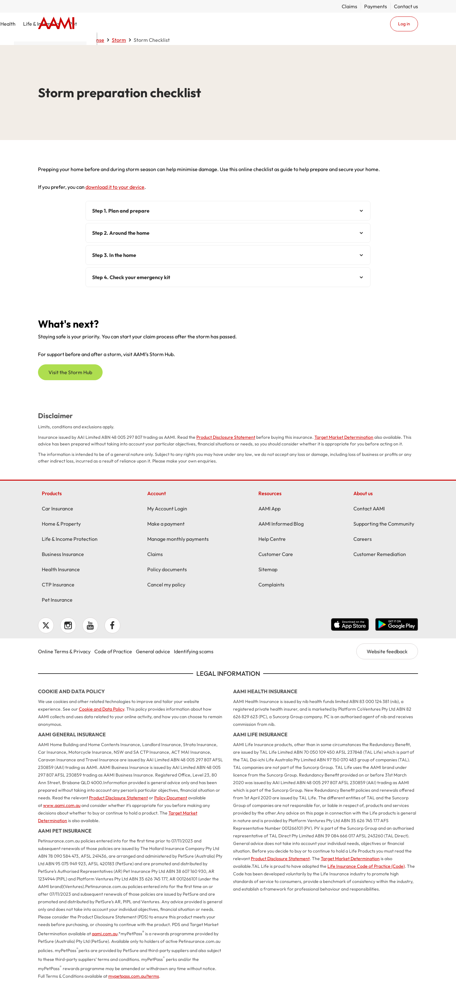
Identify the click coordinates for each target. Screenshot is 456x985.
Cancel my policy (166, 584)
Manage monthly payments (178, 539)
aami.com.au (104, 934)
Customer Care (275, 554)
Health (256, 24)
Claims (349, 6)
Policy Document (170, 798)
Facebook (112, 625)
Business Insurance (63, 554)
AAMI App (269, 508)
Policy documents (167, 569)
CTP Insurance (58, 584)
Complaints (271, 584)
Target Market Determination (343, 437)
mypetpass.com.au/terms (133, 976)
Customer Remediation (379, 554)
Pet (321, 24)
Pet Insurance (57, 600)
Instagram (68, 625)
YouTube (90, 625)
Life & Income (286, 24)
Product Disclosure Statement (225, 437)
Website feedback (387, 651)
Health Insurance (61, 569)
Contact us (406, 6)
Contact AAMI (369, 508)
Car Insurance (57, 508)
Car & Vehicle (100, 24)
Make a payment (166, 524)
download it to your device (115, 187)
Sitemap (267, 569)
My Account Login (167, 508)
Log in (404, 24)
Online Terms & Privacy (64, 651)
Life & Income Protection (70, 539)
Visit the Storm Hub (70, 372)
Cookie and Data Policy (101, 709)
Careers (362, 539)
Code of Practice (113, 651)
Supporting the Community (383, 524)
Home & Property (149, 24)
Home (56, 24)
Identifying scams (193, 651)
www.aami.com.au (61, 805)
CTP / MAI (195, 24)
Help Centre (272, 539)
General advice (153, 651)
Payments (375, 6)
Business (231, 24)
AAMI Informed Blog (281, 524)
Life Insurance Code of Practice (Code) (366, 866)
